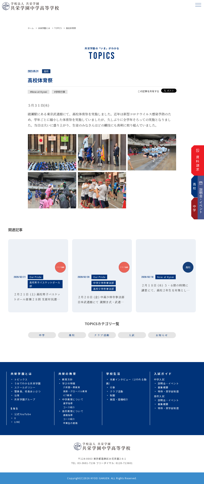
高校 (72, 335)
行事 (112, 387)
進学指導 (68, 403)
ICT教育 (67, 395)
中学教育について (72, 399)
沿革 (17, 395)
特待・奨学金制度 (168, 391)
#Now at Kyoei (38, 91)
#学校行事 (59, 91)
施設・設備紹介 (119, 399)
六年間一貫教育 (71, 387)
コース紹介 (69, 407)
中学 (42, 335)
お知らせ (162, 335)
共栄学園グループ (24, 399)
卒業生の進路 (70, 423)
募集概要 (163, 387)
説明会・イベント (168, 383)
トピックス (20, 379)
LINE (17, 422)
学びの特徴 (68, 383)
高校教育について (72, 411)
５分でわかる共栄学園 (27, 383)
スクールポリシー (24, 387)
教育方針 (67, 379)
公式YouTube (22, 414)
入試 (132, 335)
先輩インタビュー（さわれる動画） (126, 381)
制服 (112, 395)
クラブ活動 (102, 335)
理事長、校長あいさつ (27, 391)
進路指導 (68, 415)
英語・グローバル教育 (75, 391)
